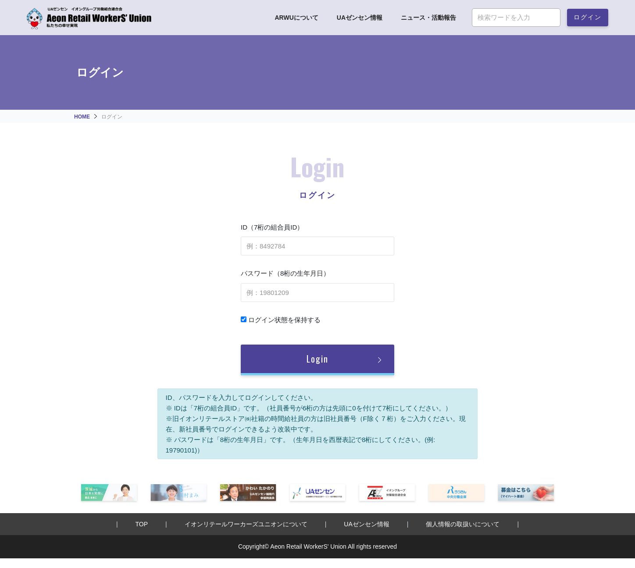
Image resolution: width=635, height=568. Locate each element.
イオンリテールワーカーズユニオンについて (246, 524)
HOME (82, 117)
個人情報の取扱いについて (462, 524)
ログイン (588, 16)
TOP (142, 524)
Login (317, 358)
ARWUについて (296, 17)
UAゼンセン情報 (359, 17)
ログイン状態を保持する (281, 320)
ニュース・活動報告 (428, 17)
